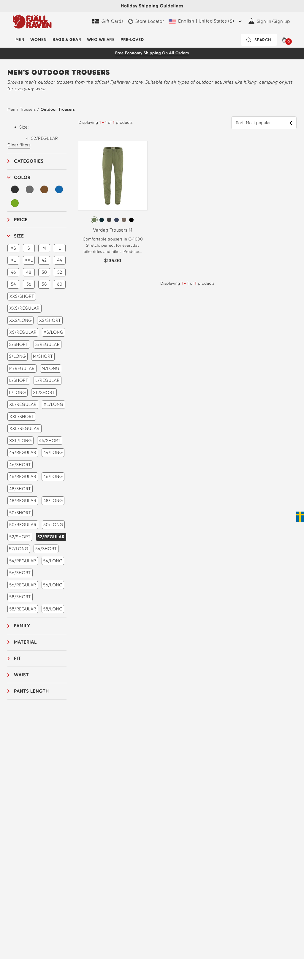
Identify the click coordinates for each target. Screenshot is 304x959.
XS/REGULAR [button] (23, 332)
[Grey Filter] (29, 189)
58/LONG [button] (53, 609)
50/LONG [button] (53, 524)
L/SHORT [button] (18, 380)
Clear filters (19, 145)
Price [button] (21, 219)
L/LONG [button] (17, 392)
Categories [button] (29, 161)
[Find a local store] (146, 21)
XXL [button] (29, 260)
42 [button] (44, 260)
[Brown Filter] (44, 189)
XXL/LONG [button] (20, 440)
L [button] (59, 248)
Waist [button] (21, 675)
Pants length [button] (31, 691)
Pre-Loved (132, 39)
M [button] (44, 248)
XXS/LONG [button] (20, 320)
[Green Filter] (14, 203)
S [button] (29, 248)
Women (38, 39)
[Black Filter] (14, 189)
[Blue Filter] (59, 189)
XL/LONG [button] (54, 404)
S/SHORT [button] (18, 344)
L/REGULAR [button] (47, 380)
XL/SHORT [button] (44, 392)
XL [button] (13, 260)
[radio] (94, 219)
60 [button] (59, 284)
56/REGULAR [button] (22, 585)
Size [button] (19, 236)
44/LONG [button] (53, 452)
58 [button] (44, 284)
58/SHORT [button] (20, 596)
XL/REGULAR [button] (23, 404)
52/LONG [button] (18, 548)
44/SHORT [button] (49, 440)
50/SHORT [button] (20, 512)
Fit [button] (17, 658)
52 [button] (59, 272)
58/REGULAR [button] (22, 609)
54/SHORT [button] (46, 548)
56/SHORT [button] (20, 572)
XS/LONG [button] (53, 332)
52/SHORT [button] (20, 536)
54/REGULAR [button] (22, 561)
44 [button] (59, 260)
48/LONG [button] (53, 500)
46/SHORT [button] (20, 464)
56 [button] (28, 284)
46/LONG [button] (53, 476)
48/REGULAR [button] (22, 500)
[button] (285, 39)
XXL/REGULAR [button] (24, 428)
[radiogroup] (113, 220)
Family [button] (22, 626)
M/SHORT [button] (43, 356)
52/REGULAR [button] (51, 536)
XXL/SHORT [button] (22, 416)
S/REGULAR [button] (47, 344)
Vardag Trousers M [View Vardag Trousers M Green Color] (112, 230)
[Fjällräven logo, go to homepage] (32, 21)
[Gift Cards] (108, 21)
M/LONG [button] (50, 368)
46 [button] (13, 272)
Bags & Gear (67, 39)
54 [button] (13, 284)
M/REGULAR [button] (21, 368)
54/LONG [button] (53, 561)
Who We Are (101, 39)
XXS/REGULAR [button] (24, 308)
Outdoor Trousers (57, 109)
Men (19, 39)
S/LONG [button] (17, 356)
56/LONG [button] (53, 585)
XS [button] (13, 248)
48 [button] (28, 272)
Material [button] (25, 642)
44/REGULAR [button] (22, 452)
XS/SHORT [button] (50, 320)
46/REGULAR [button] (22, 476)
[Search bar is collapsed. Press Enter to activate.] (259, 39)
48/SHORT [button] (20, 488)
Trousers (28, 109)
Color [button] (22, 177)
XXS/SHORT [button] (22, 296)
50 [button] (44, 272)
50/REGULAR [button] (23, 524)
